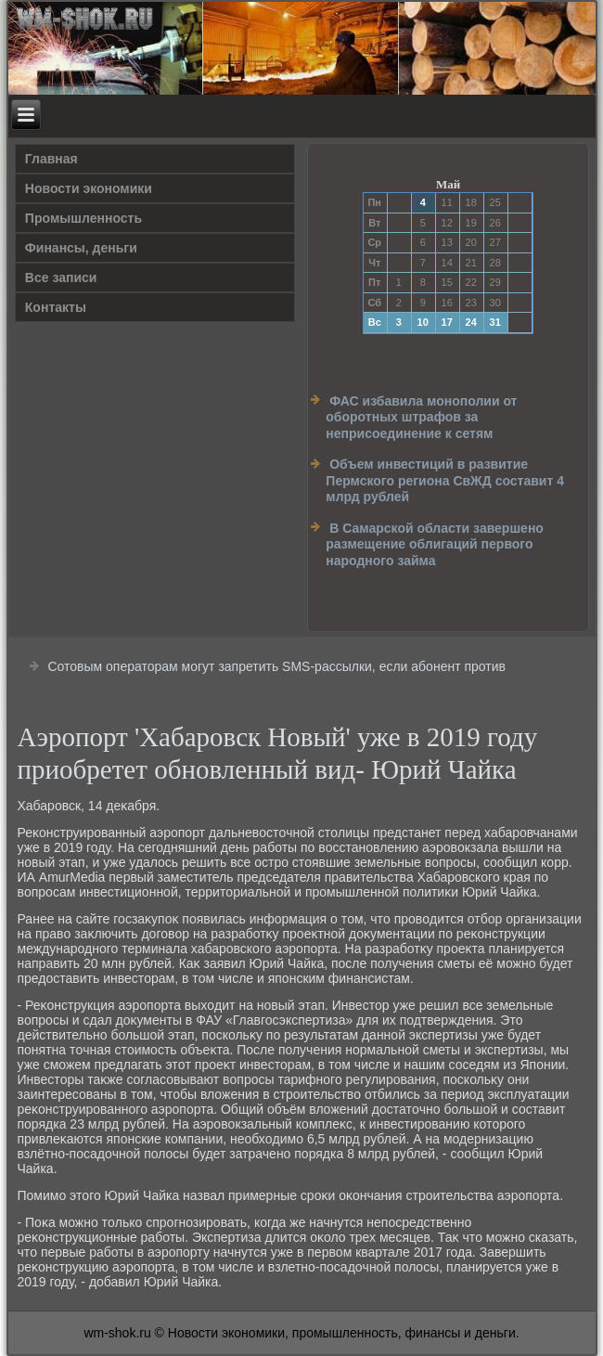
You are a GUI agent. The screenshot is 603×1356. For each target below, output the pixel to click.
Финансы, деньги (81, 247)
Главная (51, 158)
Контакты (55, 307)
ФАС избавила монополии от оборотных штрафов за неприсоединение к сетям (421, 417)
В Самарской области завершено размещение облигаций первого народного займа (435, 544)
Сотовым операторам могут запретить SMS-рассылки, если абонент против (276, 666)
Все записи (61, 277)
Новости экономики (88, 188)
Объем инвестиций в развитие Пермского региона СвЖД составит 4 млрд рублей (445, 480)
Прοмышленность (83, 218)
